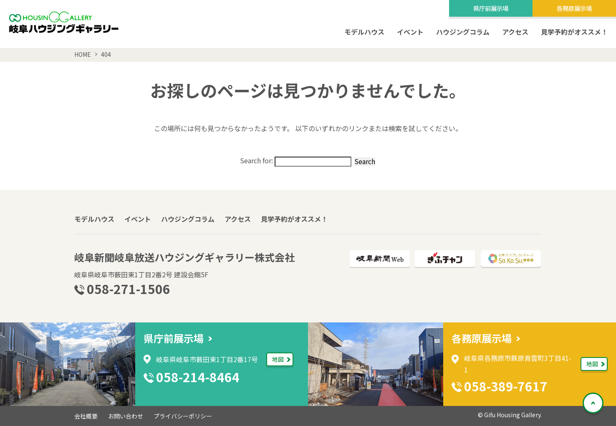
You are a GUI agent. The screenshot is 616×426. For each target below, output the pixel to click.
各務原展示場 (574, 8)
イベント (410, 32)
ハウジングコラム (463, 32)
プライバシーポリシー (183, 416)
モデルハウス (364, 32)
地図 (278, 359)
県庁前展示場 (491, 8)
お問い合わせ (125, 416)
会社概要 (86, 416)
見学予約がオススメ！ (574, 32)
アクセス (515, 32)
